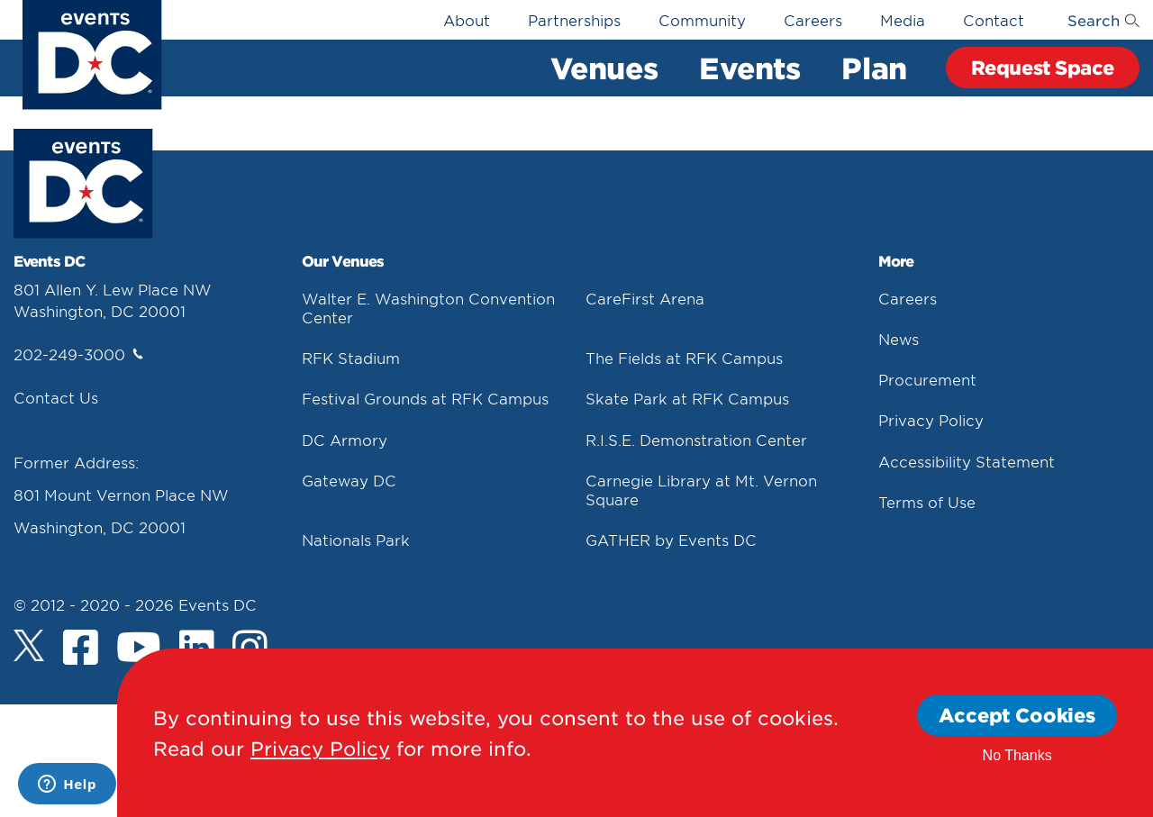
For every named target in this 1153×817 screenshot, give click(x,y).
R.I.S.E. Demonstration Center (696, 440)
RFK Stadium (351, 358)
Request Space (1042, 67)
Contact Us (56, 397)
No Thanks (1017, 755)
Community (702, 20)
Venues (604, 67)
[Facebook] (80, 649)
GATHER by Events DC (671, 540)
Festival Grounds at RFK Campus (425, 398)
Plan (873, 67)
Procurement (927, 379)
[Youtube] (138, 649)
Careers (813, 20)
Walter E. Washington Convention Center (428, 307)
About (466, 20)
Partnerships (574, 20)
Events (749, 67)
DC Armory (344, 440)
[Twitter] (29, 645)
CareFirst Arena (645, 298)
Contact (993, 20)
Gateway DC (349, 480)
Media (902, 20)
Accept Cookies (1017, 715)
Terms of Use (927, 502)
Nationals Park (356, 540)
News (898, 339)
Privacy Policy (931, 420)
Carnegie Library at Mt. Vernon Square (701, 489)
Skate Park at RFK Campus (687, 398)
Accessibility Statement (966, 461)
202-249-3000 (78, 354)
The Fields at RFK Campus (684, 358)
